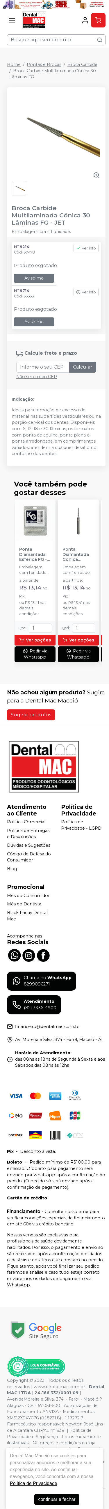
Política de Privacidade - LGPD (81, 825)
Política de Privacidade (33, 1483)
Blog (12, 868)
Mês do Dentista (24, 904)
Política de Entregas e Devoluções (28, 833)
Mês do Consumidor (28, 895)
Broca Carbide (82, 64)
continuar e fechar (56, 1499)
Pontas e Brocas (44, 64)
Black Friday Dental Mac (27, 916)
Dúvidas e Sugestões (28, 845)
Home (14, 64)
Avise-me (34, 278)
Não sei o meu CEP (36, 376)
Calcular (82, 367)
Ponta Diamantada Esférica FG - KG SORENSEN (34, 554)
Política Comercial (26, 822)
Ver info (86, 248)
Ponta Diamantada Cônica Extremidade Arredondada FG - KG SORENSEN (77, 554)
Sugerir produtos (31, 714)
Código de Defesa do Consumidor (29, 857)
